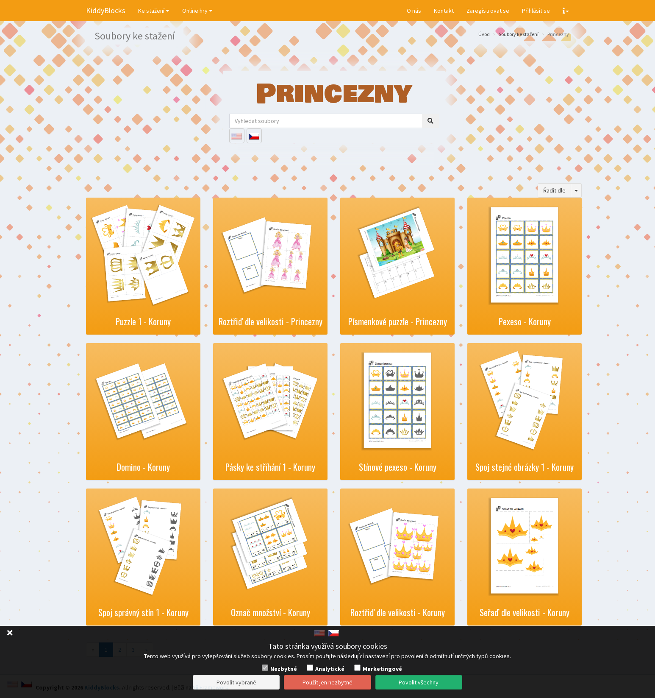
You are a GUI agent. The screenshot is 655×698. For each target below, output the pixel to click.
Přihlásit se (536, 10)
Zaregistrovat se (487, 10)
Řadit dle (554, 190)
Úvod (484, 34)
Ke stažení (153, 10)
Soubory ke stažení (518, 34)
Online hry (197, 10)
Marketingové (382, 669)
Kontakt (444, 10)
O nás (414, 10)
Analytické (329, 669)
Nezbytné (283, 669)
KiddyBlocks (105, 10)
